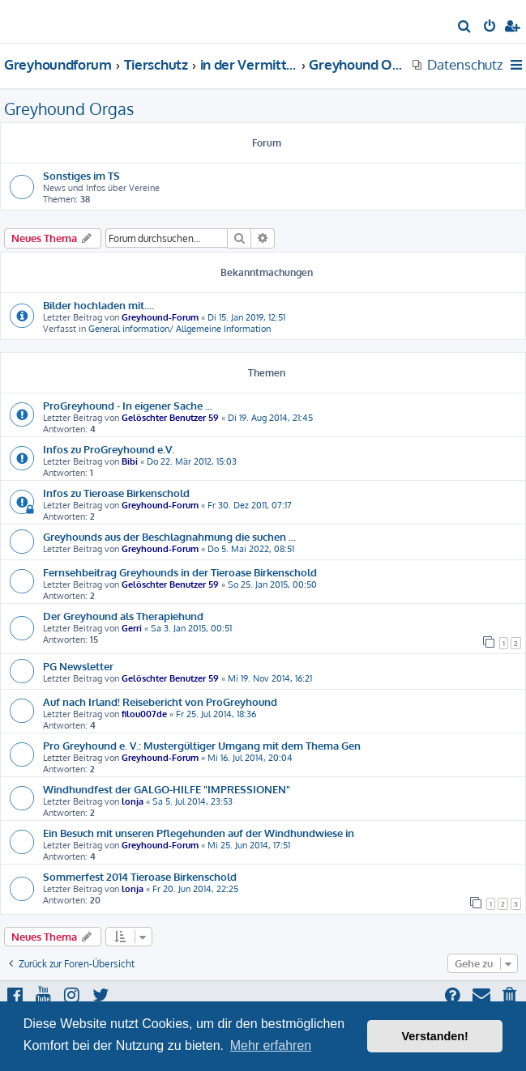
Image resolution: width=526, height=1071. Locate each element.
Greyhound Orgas (69, 108)
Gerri (132, 628)
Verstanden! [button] (435, 1036)
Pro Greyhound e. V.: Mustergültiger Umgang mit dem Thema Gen (202, 745)
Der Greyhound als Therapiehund (123, 616)
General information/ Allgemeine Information (179, 328)
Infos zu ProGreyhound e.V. (108, 449)
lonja (132, 801)
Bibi (130, 461)
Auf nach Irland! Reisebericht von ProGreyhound (160, 701)
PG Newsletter (78, 666)
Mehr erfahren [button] (271, 1045)
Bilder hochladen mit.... (98, 305)
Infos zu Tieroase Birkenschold (116, 492)
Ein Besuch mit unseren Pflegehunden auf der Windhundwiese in (198, 832)
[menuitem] (464, 27)
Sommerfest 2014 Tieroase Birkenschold (140, 876)
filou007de (144, 714)
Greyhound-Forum (160, 317)
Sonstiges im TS (81, 175)
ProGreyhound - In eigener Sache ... (127, 405)
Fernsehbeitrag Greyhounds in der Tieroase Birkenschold (180, 572)
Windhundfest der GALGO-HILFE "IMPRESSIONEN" (166, 789)
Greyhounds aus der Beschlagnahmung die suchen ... (169, 536)
